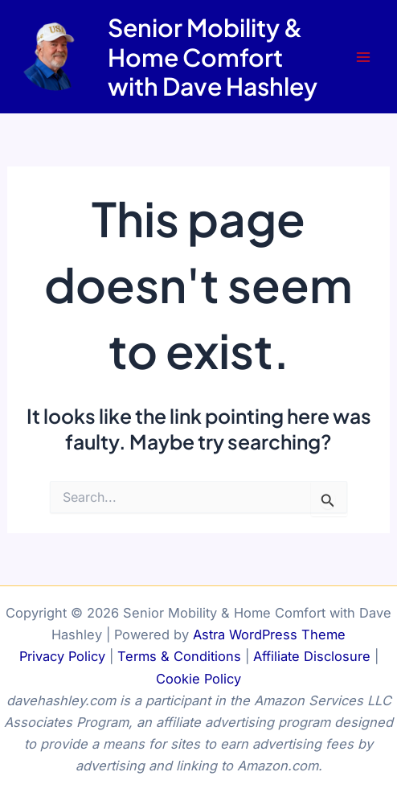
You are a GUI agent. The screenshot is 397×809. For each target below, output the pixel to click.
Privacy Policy (62, 656)
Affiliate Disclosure (311, 656)
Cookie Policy (198, 679)
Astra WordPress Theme (269, 634)
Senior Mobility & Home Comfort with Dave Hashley (212, 56)
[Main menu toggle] (363, 57)
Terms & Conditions (179, 656)
